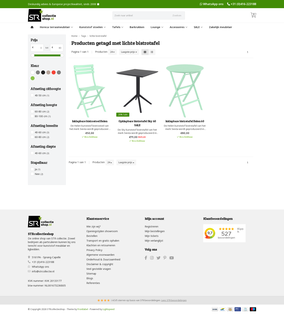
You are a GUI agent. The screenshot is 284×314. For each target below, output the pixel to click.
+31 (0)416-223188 (243, 4)
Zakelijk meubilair (220, 27)
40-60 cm (42, 132)
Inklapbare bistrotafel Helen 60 (185, 121)
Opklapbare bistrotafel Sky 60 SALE (137, 123)
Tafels (117, 27)
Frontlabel (83, 309)
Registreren (151, 226)
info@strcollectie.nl (43, 271)
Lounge (157, 27)
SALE (198, 27)
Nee (39, 174)
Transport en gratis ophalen (102, 240)
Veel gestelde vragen (98, 269)
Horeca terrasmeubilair (56, 27)
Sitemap (91, 273)
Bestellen (91, 236)
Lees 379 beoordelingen (174, 300)
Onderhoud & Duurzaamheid (103, 259)
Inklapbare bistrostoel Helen (89, 121)
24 (112, 51)
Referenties (93, 283)
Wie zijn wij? (93, 226)
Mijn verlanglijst (154, 240)
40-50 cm (42, 95)
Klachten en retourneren (100, 245)
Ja (37, 169)
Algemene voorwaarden (100, 254)
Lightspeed (108, 309)
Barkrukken (137, 27)
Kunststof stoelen (92, 27)
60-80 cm (42, 111)
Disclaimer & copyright (99, 264)
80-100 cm (43, 116)
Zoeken (176, 15)
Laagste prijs (129, 51)
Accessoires (178, 27)
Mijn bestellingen (155, 231)
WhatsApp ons (213, 4)
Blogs (89, 278)
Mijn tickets (151, 236)
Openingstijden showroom (102, 231)
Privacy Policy (94, 250)
